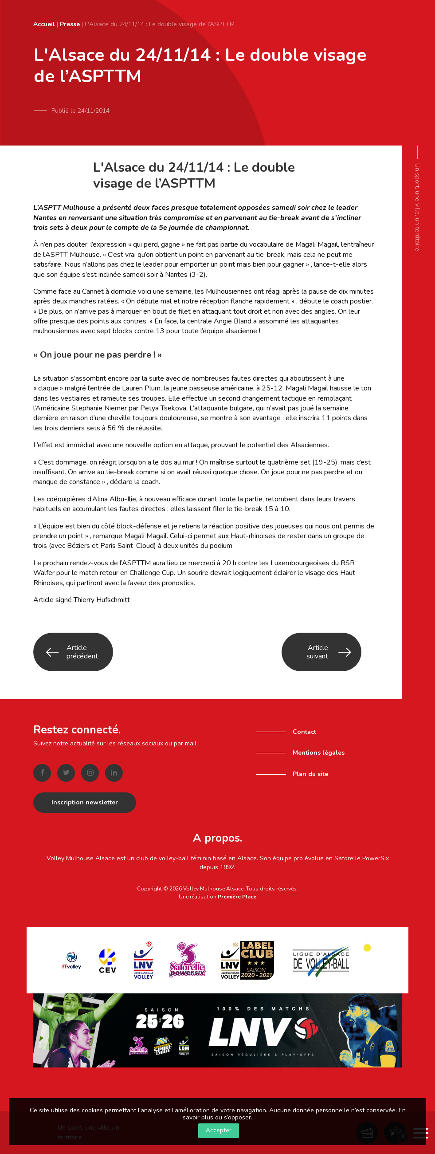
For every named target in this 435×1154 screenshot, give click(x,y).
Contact (304, 729)
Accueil (44, 24)
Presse (70, 24)
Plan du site (310, 772)
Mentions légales (319, 751)
